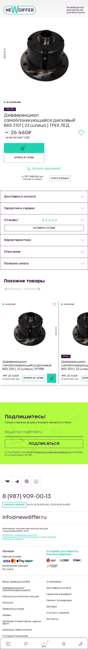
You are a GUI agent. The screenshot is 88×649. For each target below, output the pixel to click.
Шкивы (6, 605)
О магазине (54, 572)
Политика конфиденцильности (19, 525)
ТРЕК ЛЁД (10, 109)
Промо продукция (13, 632)
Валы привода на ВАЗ (16, 572)
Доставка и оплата (59, 578)
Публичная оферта (12, 529)
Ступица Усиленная (15, 626)
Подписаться (44, 434)
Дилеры (52, 597)
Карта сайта (54, 632)
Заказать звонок (14, 495)
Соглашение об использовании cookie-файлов (29, 527)
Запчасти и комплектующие (20, 587)
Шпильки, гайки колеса (17, 620)
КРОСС (66, 346)
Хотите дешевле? (44, 159)
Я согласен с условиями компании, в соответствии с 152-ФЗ (44, 443)
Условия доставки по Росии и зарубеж (62, 543)
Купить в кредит (60, 169)
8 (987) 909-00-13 (27, 487)
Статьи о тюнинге (58, 603)
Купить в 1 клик (62, 148)
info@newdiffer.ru (24, 507)
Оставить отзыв (44, 218)
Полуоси (7, 593)
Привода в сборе (13, 599)
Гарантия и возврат (59, 584)
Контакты (52, 609)
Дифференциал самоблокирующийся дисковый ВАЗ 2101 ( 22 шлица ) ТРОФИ (26, 356)
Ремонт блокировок (59, 591)
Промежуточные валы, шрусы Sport (21, 612)
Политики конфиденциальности (53, 442)
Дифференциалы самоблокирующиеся (16, 579)
